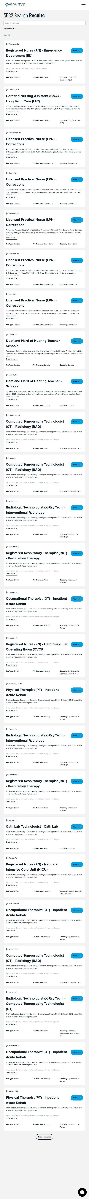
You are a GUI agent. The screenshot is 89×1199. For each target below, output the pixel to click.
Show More (10, 71)
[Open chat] (82, 1192)
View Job (77, 50)
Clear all (7, 35)
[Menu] (83, 5)
